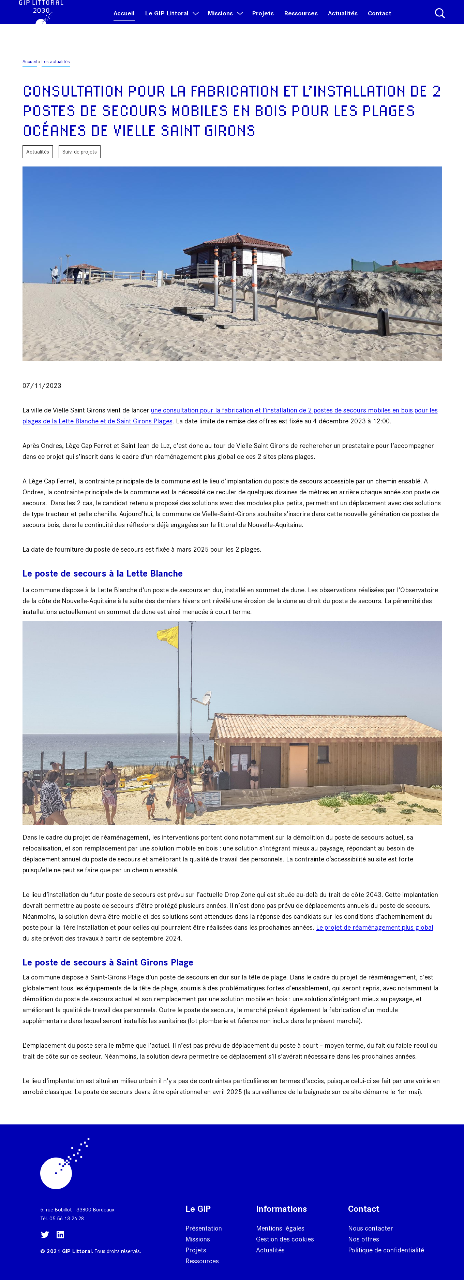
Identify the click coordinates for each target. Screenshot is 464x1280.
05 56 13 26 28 (66, 1218)
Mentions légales (280, 1228)
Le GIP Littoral (171, 21)
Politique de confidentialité (386, 1250)
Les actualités (56, 61)
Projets (263, 21)
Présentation (203, 1228)
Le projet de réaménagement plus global (374, 927)
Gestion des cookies (285, 1239)
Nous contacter (370, 1228)
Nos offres (363, 1239)
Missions (225, 21)
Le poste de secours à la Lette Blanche (103, 573)
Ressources (301, 21)
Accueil (124, 21)
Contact (379, 21)
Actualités (343, 21)
